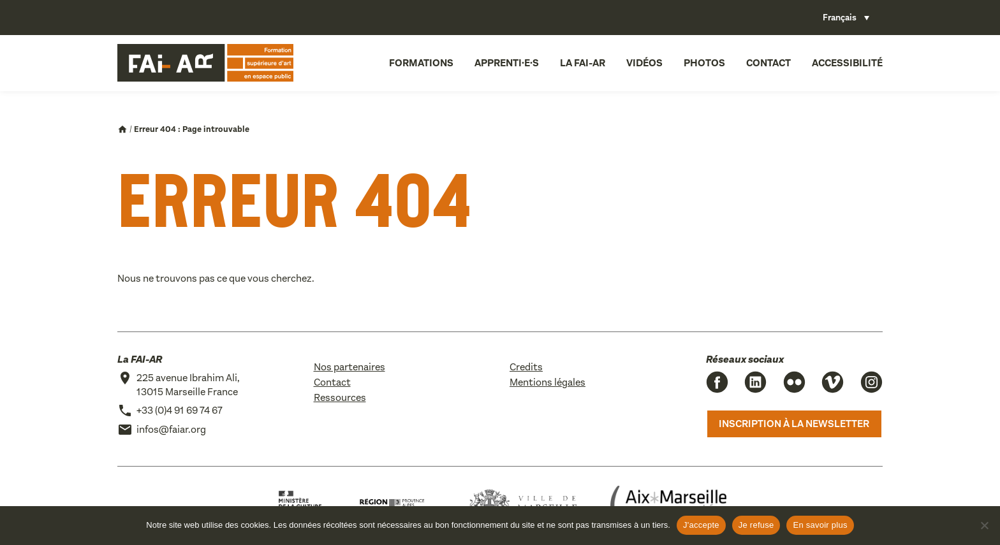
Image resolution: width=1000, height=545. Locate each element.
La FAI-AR (582, 62)
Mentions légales (547, 382)
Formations (421, 62)
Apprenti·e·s (506, 62)
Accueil (122, 129)
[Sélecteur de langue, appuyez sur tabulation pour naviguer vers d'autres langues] (846, 17)
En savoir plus (820, 525)
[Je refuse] (984, 525)
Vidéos (644, 62)
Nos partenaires (349, 367)
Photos (704, 62)
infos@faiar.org (171, 429)
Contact (768, 62)
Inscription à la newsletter (794, 423)
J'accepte (701, 525)
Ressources (340, 397)
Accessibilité (847, 62)
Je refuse (756, 525)
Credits (526, 367)
